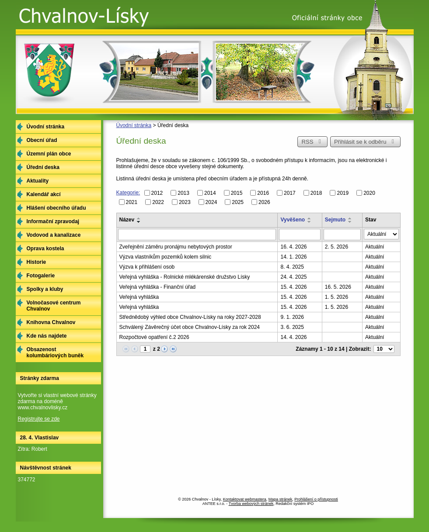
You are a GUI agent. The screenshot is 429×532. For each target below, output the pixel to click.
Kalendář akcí (44, 194)
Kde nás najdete (47, 336)
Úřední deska (43, 167)
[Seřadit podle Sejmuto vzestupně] (350, 218)
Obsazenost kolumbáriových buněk (55, 352)
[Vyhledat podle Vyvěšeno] (299, 234)
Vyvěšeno (292, 220)
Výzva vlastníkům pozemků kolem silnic (165, 257)
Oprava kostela (45, 248)
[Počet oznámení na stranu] (383, 349)
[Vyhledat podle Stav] (381, 234)
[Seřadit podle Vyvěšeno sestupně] (309, 222)
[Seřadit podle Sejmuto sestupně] (350, 222)
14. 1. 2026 (293, 257)
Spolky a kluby (45, 289)
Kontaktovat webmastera (244, 499)
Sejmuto (335, 220)
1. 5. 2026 (336, 297)
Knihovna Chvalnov (51, 322)
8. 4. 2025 (291, 267)
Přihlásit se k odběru (365, 141)
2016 (263, 193)
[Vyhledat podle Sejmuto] (342, 234)
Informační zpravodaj (53, 221)
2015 (237, 193)
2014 (210, 193)
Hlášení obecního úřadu (56, 208)
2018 (316, 193)
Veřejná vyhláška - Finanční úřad (157, 287)
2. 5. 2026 (336, 247)
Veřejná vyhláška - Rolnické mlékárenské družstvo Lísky (184, 277)
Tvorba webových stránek (251, 503)
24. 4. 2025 (293, 277)
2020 (369, 193)
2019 (343, 193)
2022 (158, 202)
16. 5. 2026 (338, 287)
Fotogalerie (41, 276)
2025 (238, 202)
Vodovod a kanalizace (54, 235)
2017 (290, 193)
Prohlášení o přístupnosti (316, 499)
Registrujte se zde (39, 419)
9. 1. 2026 (291, 317)
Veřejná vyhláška (139, 297)
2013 (183, 193)
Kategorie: (128, 193)
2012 (157, 193)
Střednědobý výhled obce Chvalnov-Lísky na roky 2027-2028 (190, 317)
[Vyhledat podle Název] (197, 234)
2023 (185, 202)
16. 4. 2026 (293, 247)
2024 (211, 202)
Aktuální (374, 247)
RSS (312, 141)
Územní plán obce (49, 154)
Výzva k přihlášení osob (147, 267)
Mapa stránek (281, 499)
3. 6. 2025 (291, 327)
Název (127, 220)
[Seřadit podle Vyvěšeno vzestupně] (309, 218)
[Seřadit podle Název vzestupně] (139, 218)
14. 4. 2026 (293, 337)
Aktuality (38, 181)
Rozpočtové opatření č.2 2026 (154, 337)
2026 (264, 202)
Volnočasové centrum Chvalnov (54, 306)
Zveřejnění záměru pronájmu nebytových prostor (175, 247)
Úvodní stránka (134, 125)
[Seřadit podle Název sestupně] (139, 222)
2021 (132, 202)
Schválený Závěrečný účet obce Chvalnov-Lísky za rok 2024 (189, 327)
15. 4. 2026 (293, 287)
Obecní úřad (42, 140)
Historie (36, 262)
